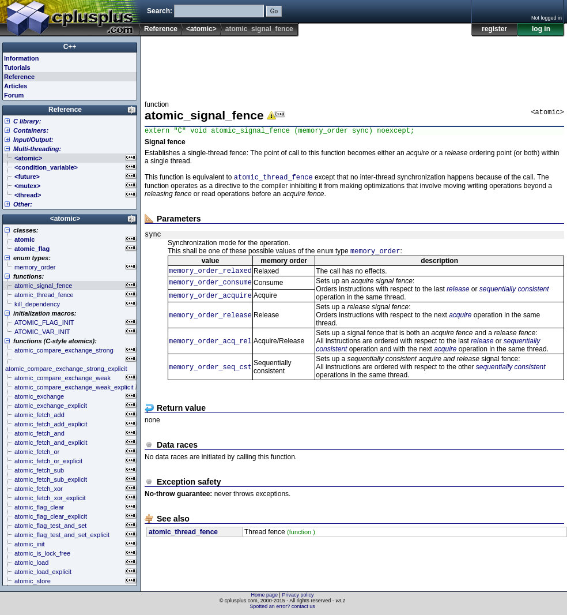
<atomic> (201, 29)
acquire (460, 322)
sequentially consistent (514, 296)
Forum (14, 95)
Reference (160, 29)
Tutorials (17, 67)
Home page (264, 595)
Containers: (30, 130)
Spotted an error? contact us (282, 606)
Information (21, 58)
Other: (22, 204)
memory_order (375, 256)
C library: (27, 121)
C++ (70, 47)
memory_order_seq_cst (210, 374)
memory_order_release (210, 322)
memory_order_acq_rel (210, 348)
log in (541, 29)
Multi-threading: (37, 148)
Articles (15, 85)
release (458, 296)
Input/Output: (33, 139)
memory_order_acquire (210, 303)
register (494, 29)
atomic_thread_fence (273, 180)
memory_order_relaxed (210, 277)
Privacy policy (297, 595)
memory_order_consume (210, 289)
